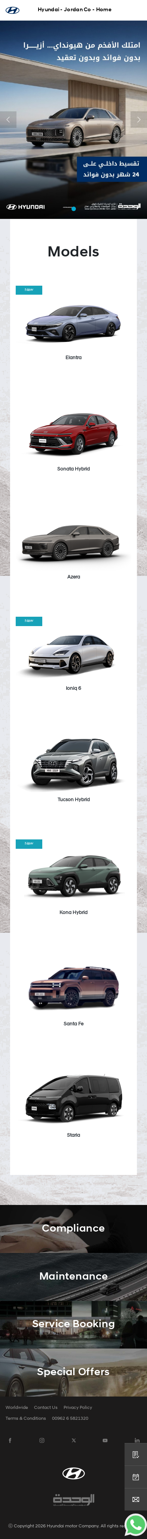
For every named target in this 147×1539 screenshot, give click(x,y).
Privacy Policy (78, 1408)
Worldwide (17, 1408)
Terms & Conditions (26, 1418)
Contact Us (46, 1408)
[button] (8, 120)
